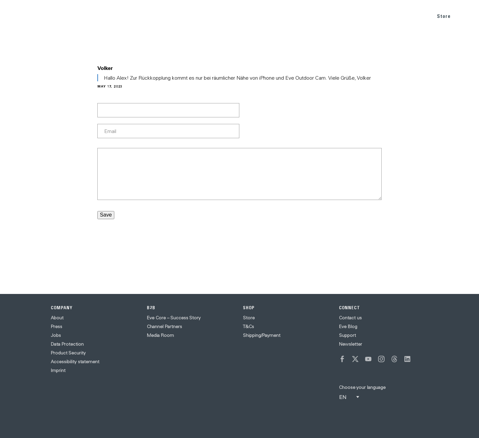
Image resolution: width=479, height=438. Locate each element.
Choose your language (362, 387)
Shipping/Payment (261, 335)
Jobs (56, 335)
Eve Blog (348, 326)
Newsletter (350, 344)
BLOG (383, 16)
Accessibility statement (75, 362)
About (57, 318)
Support (347, 335)
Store (444, 16)
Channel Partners (164, 326)
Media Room (160, 335)
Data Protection (67, 344)
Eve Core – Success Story (174, 318)
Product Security (68, 353)
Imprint (58, 370)
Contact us (350, 318)
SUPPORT (412, 16)
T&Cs (248, 326)
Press (56, 326)
